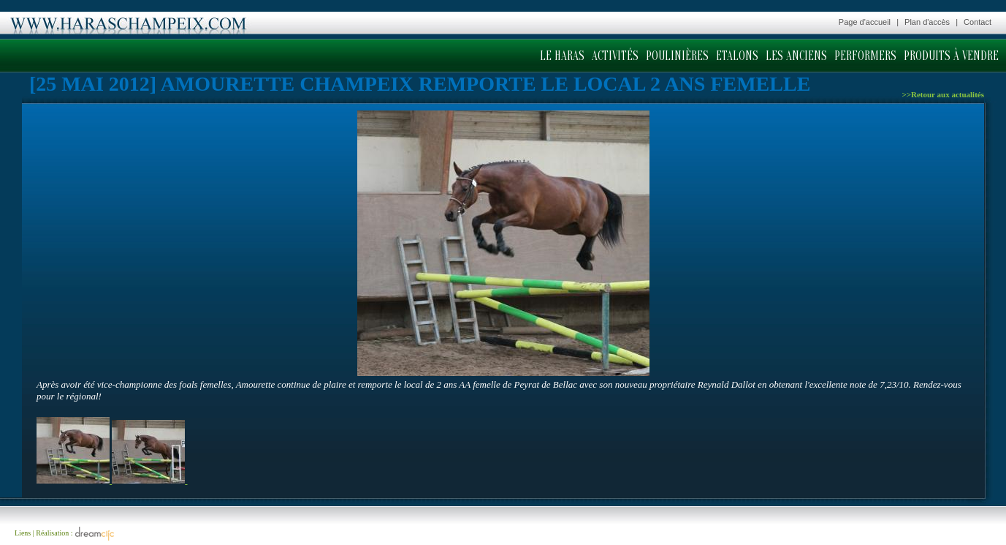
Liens (23, 533)
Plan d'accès (927, 22)
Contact (977, 22)
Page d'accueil (865, 22)
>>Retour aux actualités (943, 94)
